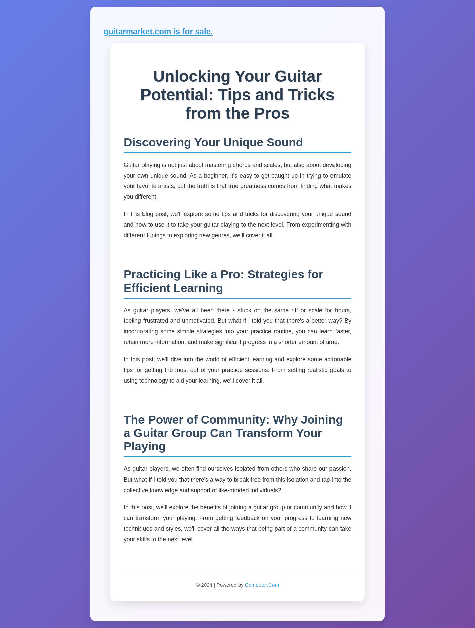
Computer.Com (262, 585)
